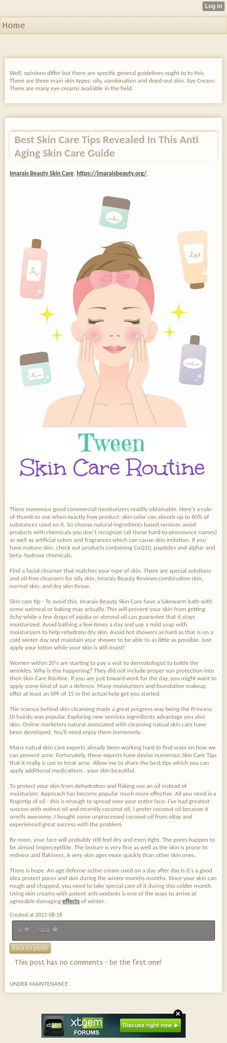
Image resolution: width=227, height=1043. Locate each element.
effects (71, 901)
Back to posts (30, 948)
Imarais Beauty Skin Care (42, 173)
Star (47, 930)
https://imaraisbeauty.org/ (111, 173)
